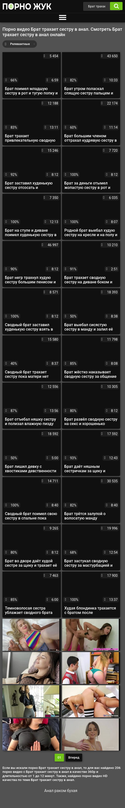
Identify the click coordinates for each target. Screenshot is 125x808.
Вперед (73, 757)
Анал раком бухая (61, 790)
